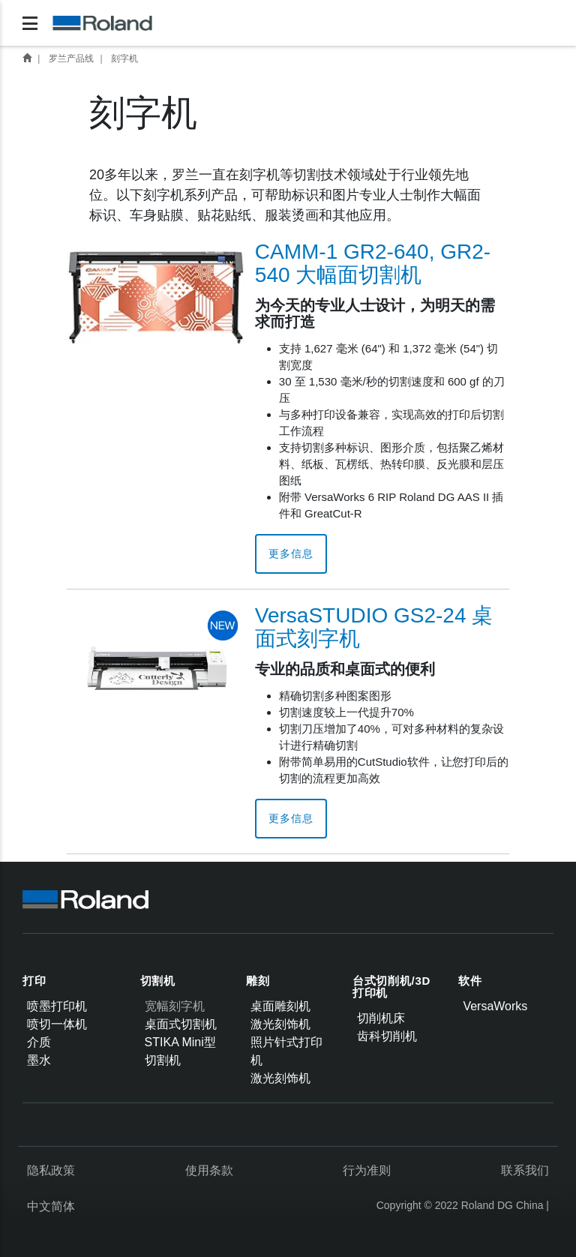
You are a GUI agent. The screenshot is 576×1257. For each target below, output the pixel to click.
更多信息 (291, 554)
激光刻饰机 (280, 1024)
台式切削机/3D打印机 (391, 987)
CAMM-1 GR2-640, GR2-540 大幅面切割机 (372, 263)
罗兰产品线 (71, 58)
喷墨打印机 (57, 1006)
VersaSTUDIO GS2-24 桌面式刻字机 (374, 627)
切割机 (158, 980)
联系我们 (525, 1170)
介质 (39, 1042)
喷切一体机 (57, 1024)
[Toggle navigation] (30, 23)
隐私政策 (51, 1170)
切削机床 (381, 1018)
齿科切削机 (387, 1036)
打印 (34, 980)
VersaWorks (495, 1006)
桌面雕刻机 (280, 1006)
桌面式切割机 (181, 1024)
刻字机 (124, 58)
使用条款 (209, 1170)
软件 (470, 980)
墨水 (39, 1060)
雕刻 (258, 980)
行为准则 (367, 1170)
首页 (27, 57)
